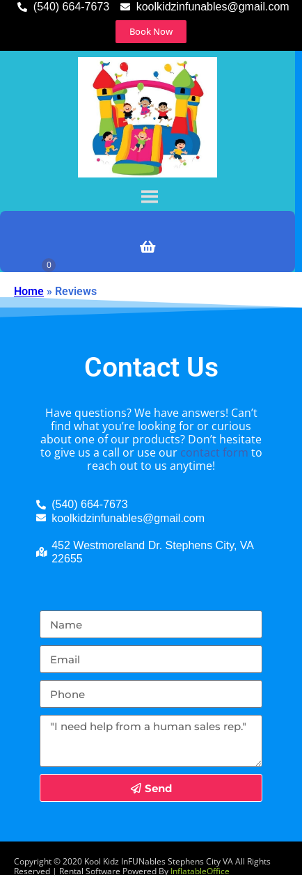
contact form (214, 452)
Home (29, 291)
